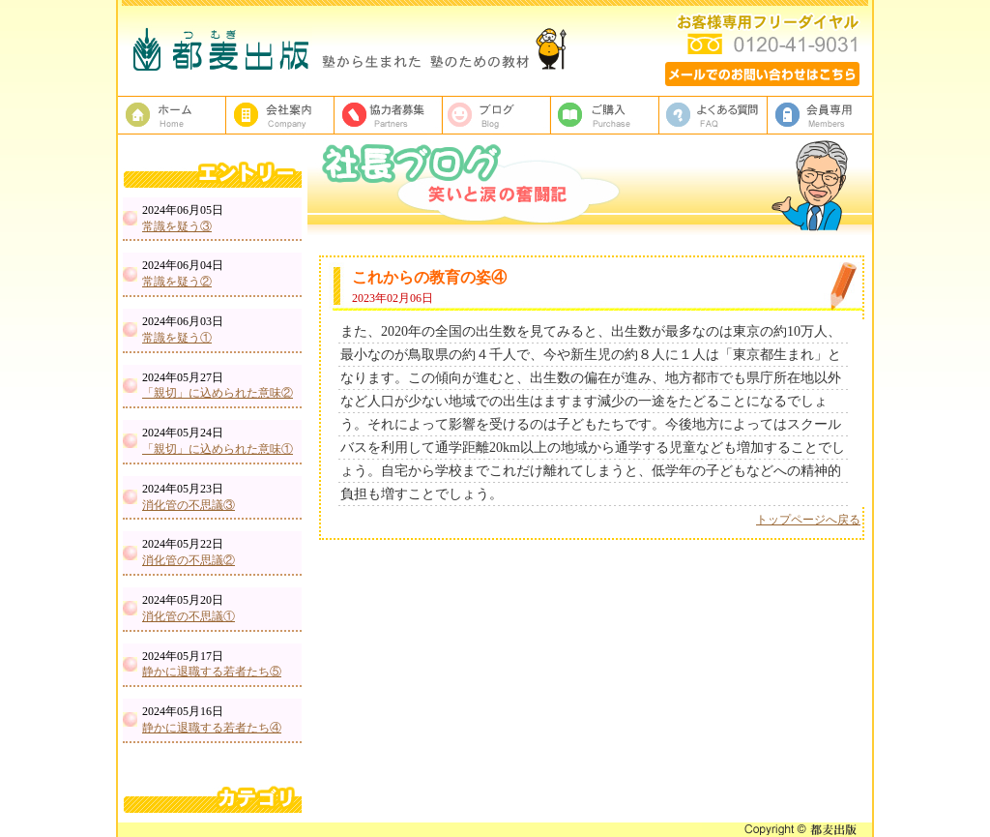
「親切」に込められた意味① (217, 449)
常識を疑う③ (177, 226)
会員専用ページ (822, 115)
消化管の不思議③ (188, 505)
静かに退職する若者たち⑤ (211, 671)
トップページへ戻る (808, 519)
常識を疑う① (177, 337)
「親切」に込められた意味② (217, 393)
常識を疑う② (177, 281)
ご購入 (605, 115)
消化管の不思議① (188, 616)
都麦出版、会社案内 (280, 115)
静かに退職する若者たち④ (211, 727)
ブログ (497, 115)
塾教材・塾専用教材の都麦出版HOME (172, 115)
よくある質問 (713, 115)
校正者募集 (389, 115)
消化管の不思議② (188, 560)
